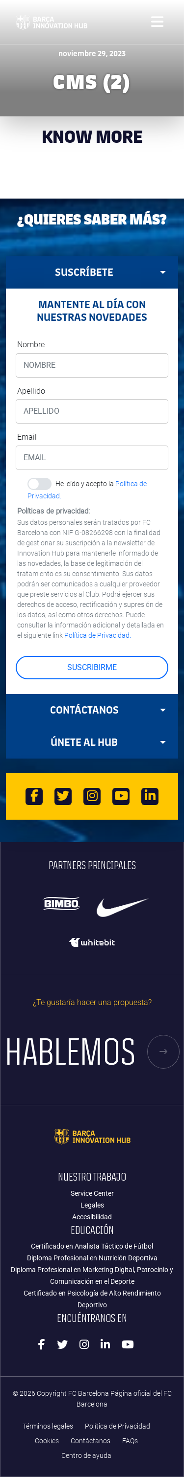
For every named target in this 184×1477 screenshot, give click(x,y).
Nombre (31, 344)
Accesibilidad (92, 1217)
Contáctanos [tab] (108, 709)
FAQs (130, 1441)
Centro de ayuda (86, 1456)
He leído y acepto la (87, 485)
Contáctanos (90, 1441)
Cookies (47, 1441)
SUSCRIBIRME (92, 667)
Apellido (31, 391)
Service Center (92, 1193)
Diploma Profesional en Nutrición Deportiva (92, 1258)
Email (27, 437)
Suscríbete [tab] (110, 272)
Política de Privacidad (117, 1426)
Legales (92, 1205)
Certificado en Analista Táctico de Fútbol (92, 1246)
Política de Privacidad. (97, 635)
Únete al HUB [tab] (108, 742)
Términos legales (48, 1426)
